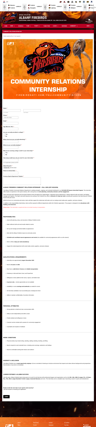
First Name (5, 112)
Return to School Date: (9, 170)
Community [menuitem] (74, 26)
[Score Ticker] (48, 7)
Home (19, 422)
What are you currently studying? (12, 145)
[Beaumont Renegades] (64, 2)
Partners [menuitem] (64, 26)
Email (4, 121)
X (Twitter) (66, 422)
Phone (5, 115)
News (19, 425)
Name (4, 108)
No (5, 136)
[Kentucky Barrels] (68, 2)
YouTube (66, 425)
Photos (35, 425)
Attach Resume (7, 166)
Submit (6, 396)
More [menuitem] (89, 26)
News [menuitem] (12, 26)
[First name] (12, 110)
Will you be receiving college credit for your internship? (18, 150)
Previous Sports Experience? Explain (13, 176)
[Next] (95, 7)
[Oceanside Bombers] (83, 2)
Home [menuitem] (5, 26)
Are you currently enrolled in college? (13, 132)
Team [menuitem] (28, 26)
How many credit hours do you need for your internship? (18, 158)
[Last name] (32, 110)
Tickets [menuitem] (37, 26)
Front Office (36, 422)
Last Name (25, 112)
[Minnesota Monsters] (76, 2)
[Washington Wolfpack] (91, 2)
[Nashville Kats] (80, 2)
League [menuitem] (56, 26)
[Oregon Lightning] (87, 2)
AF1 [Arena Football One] (5, 2)
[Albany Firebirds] (60, 2)
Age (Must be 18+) (8, 126)
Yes (6, 134)
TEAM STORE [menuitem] (47, 26)
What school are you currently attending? (14, 139)
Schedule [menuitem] (20, 26)
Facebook (51, 425)
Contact (50, 422)
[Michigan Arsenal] (72, 2)
